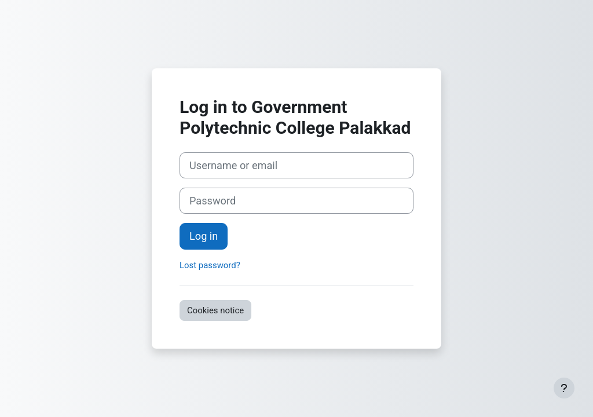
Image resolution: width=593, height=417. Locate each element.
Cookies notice (215, 310)
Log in (203, 236)
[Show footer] (564, 388)
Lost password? (210, 265)
